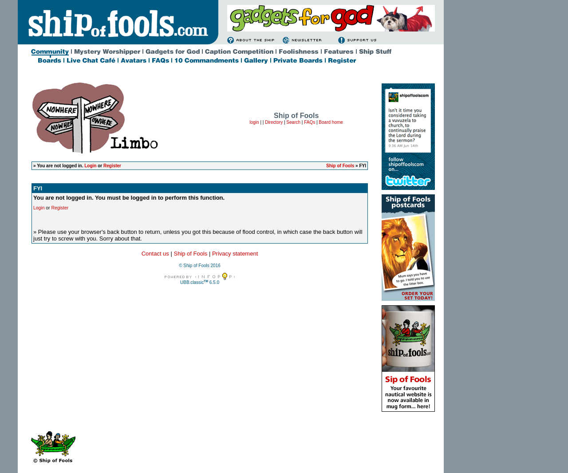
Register (112, 165)
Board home (331, 122)
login (254, 122)
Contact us (155, 253)
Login (90, 165)
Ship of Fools (340, 165)
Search (293, 122)
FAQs (309, 122)
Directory (274, 122)
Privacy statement (235, 253)
